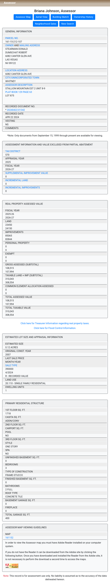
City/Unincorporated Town (22, 77)
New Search (67, 23)
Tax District (12, 151)
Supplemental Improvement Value (26, 173)
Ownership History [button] (83, 17)
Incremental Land (16, 180)
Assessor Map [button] (23, 17)
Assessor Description (18, 85)
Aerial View (41, 17)
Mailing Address (30, 45)
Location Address (16, 70)
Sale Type (11, 365)
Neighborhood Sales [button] (45, 23)
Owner (9, 45)
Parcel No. (11, 38)
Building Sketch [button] (61, 17)
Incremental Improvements (22, 187)
